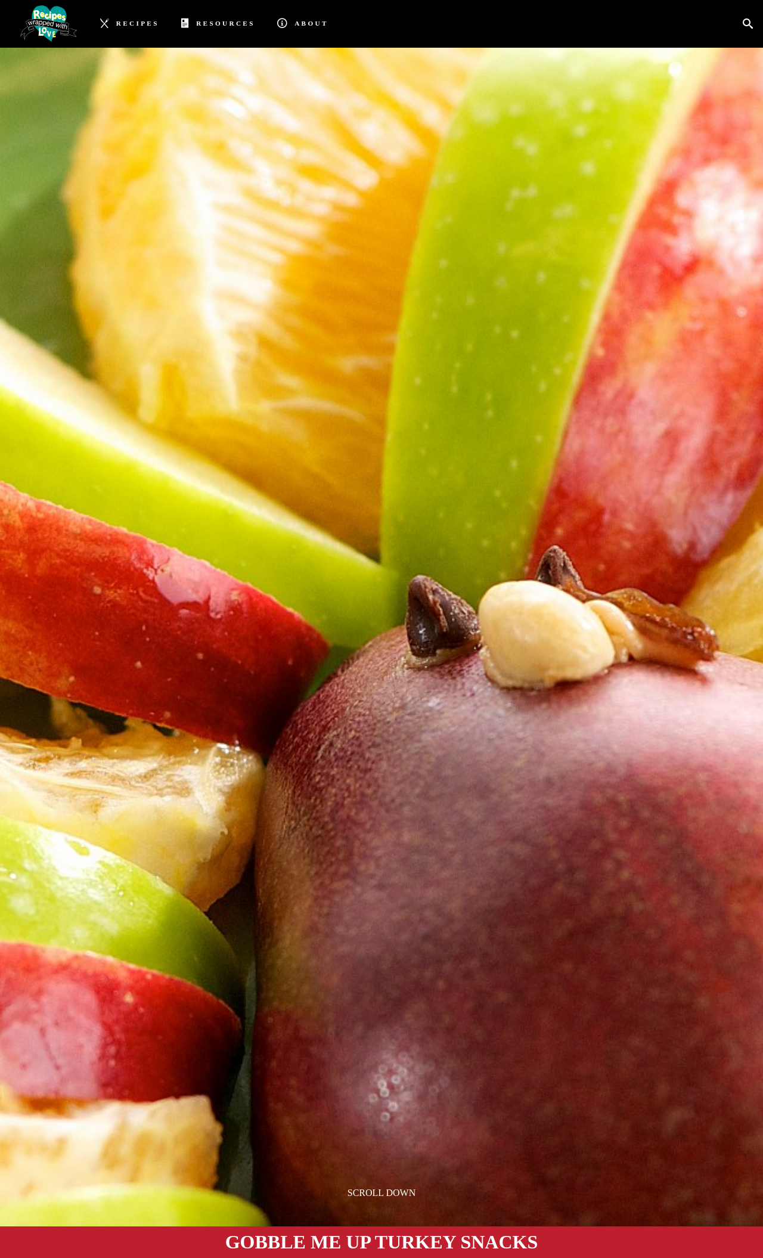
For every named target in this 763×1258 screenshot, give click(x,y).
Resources (218, 22)
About (302, 22)
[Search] (751, 24)
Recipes (129, 22)
